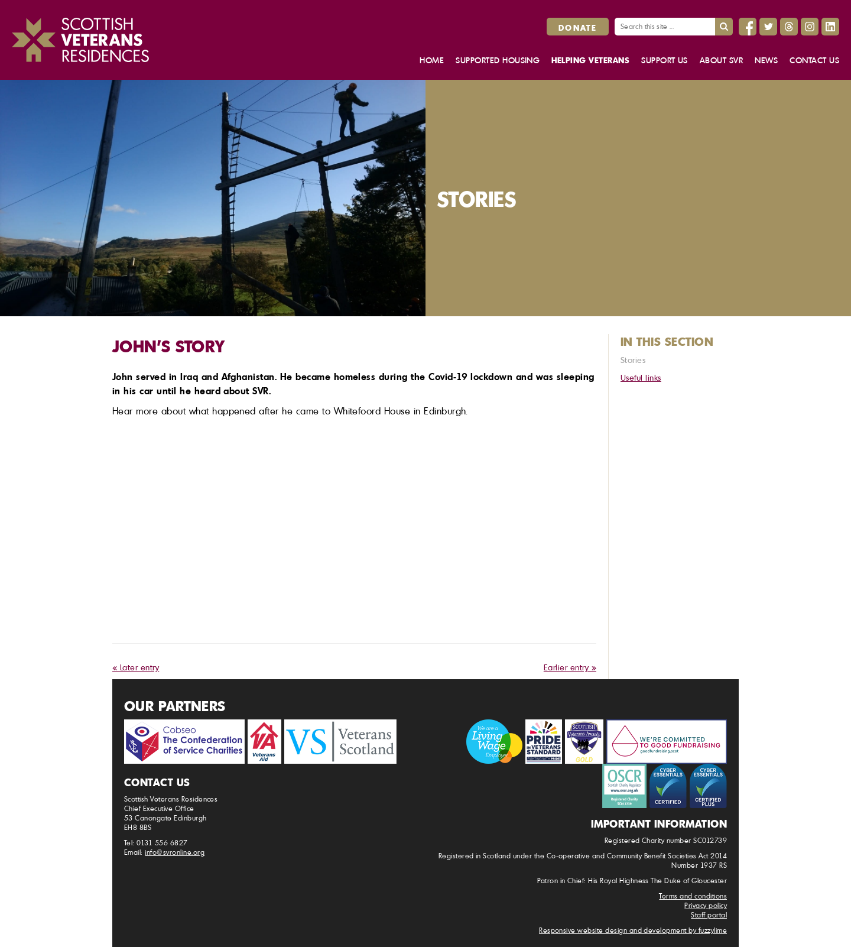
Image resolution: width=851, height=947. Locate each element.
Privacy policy (705, 905)
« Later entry (135, 667)
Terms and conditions (693, 895)
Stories (633, 360)
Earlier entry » (570, 667)
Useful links (641, 377)
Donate (577, 27)
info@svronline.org (174, 852)
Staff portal (709, 914)
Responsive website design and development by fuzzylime (633, 930)
